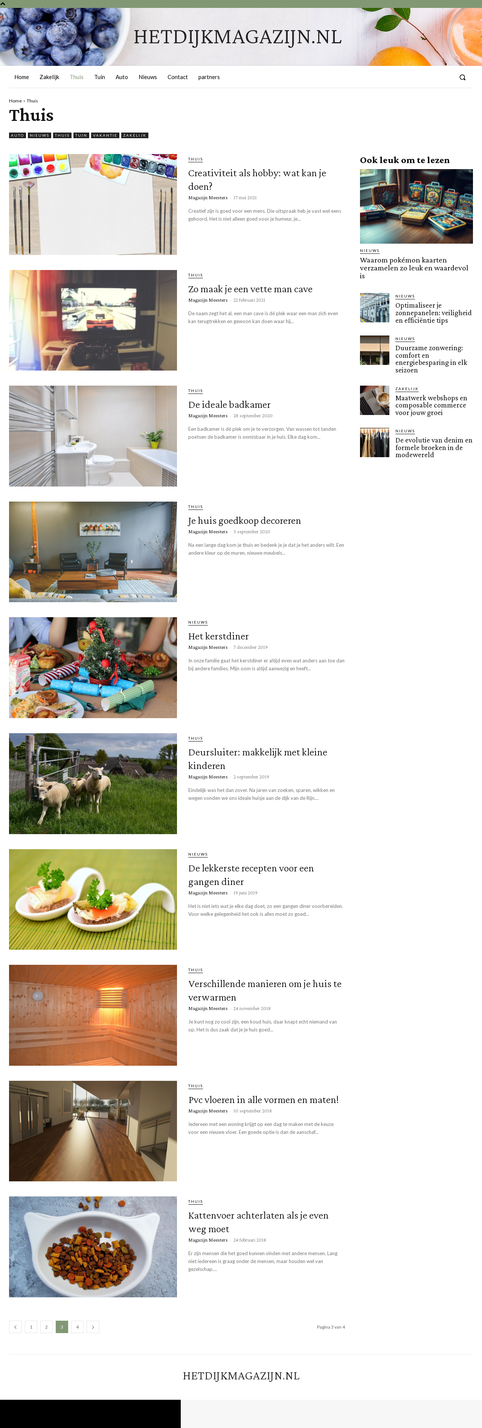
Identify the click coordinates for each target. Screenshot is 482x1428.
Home (15, 101)
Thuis (62, 135)
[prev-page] (15, 1327)
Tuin (81, 135)
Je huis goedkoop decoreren (239, 525)
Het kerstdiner (230, 634)
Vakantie (105, 135)
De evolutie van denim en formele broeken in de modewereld (433, 436)
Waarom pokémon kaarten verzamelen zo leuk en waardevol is (412, 263)
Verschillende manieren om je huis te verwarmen (261, 988)
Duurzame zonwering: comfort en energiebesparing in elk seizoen (430, 348)
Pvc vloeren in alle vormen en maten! (265, 1104)
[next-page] (93, 1327)
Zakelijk (134, 135)
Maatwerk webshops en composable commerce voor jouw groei (430, 394)
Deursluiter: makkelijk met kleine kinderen (254, 757)
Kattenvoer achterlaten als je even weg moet (265, 1220)
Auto (17, 135)
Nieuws (39, 135)
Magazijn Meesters (208, 197)
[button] (462, 77)
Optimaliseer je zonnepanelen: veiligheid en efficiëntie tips (432, 303)
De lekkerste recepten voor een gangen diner (254, 873)
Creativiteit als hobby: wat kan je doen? (265, 178)
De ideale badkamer (247, 402)
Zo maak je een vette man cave (262, 294)
